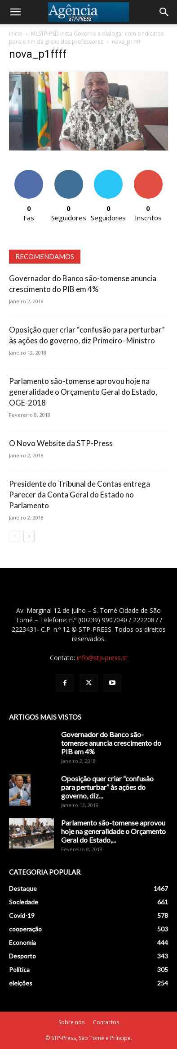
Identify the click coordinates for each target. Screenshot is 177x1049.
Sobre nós (71, 1022)
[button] (15, 12)
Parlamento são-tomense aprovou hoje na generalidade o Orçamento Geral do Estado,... (113, 831)
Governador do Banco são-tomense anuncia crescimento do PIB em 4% (111, 743)
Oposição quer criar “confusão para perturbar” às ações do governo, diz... (107, 787)
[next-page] (29, 536)
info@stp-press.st (102, 657)
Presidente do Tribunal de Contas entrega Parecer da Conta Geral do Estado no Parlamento (79, 494)
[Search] (164, 12)
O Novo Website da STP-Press (61, 443)
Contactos (106, 1022)
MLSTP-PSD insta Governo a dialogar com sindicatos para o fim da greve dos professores (86, 38)
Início (15, 33)
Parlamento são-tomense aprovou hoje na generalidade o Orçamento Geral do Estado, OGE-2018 (83, 391)
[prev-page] (14, 536)
